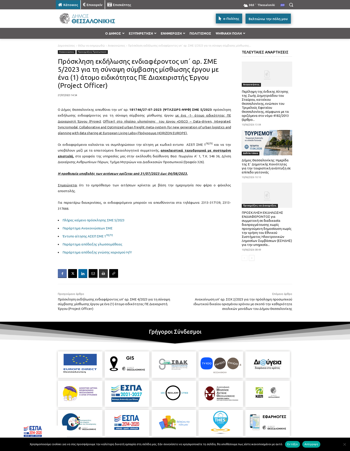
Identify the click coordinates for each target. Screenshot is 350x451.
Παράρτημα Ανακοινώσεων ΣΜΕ (87, 228)
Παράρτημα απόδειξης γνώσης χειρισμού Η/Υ (97, 252)
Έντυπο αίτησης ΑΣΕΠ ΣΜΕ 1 (87, 236)
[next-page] (251, 258)
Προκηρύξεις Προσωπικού (92, 52)
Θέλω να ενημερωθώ (91, 45)
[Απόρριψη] (344, 444)
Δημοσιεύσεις (66, 45)
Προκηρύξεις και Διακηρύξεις (260, 205)
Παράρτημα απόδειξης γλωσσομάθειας (92, 244)
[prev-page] (244, 258)
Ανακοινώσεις (116, 45)
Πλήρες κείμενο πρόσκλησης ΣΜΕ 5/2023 (93, 220)
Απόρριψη (311, 444)
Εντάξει (292, 444)
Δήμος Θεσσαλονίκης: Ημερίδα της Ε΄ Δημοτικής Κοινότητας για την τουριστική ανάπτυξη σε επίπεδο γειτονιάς (266, 166)
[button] (291, 5)
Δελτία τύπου (250, 153)
